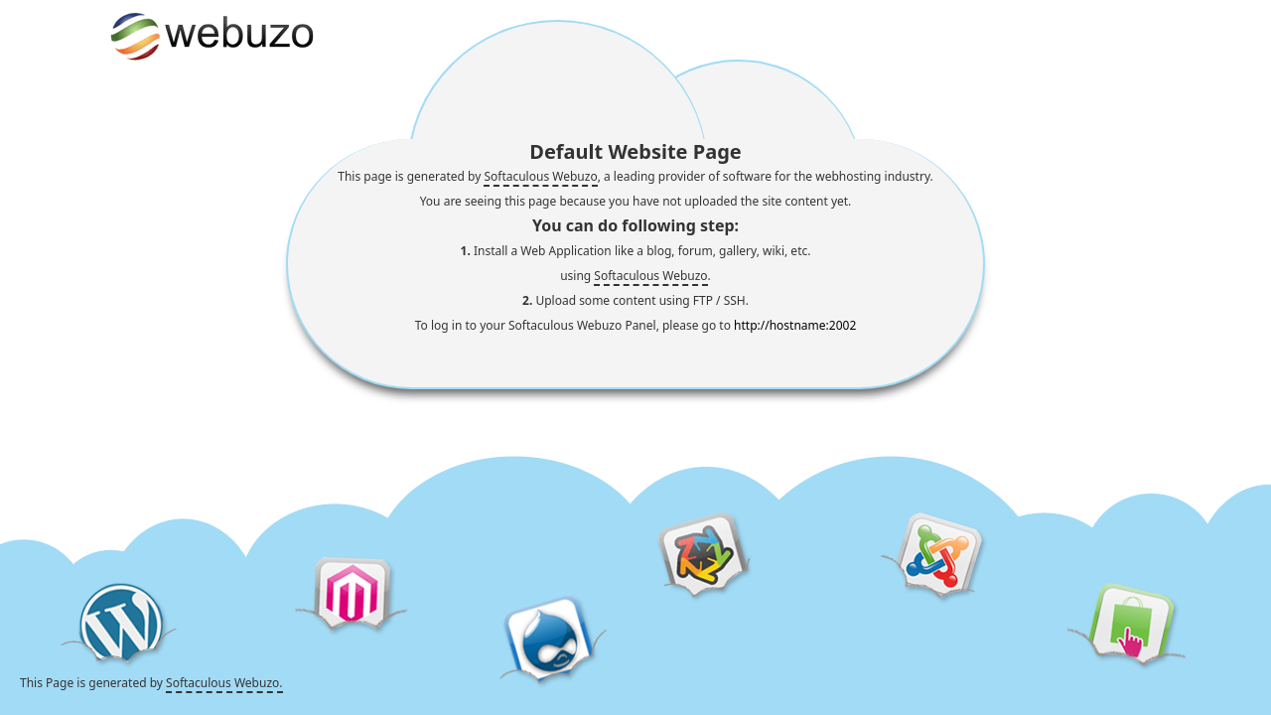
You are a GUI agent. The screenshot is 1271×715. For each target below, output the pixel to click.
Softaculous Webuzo (540, 176)
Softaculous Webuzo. (224, 682)
